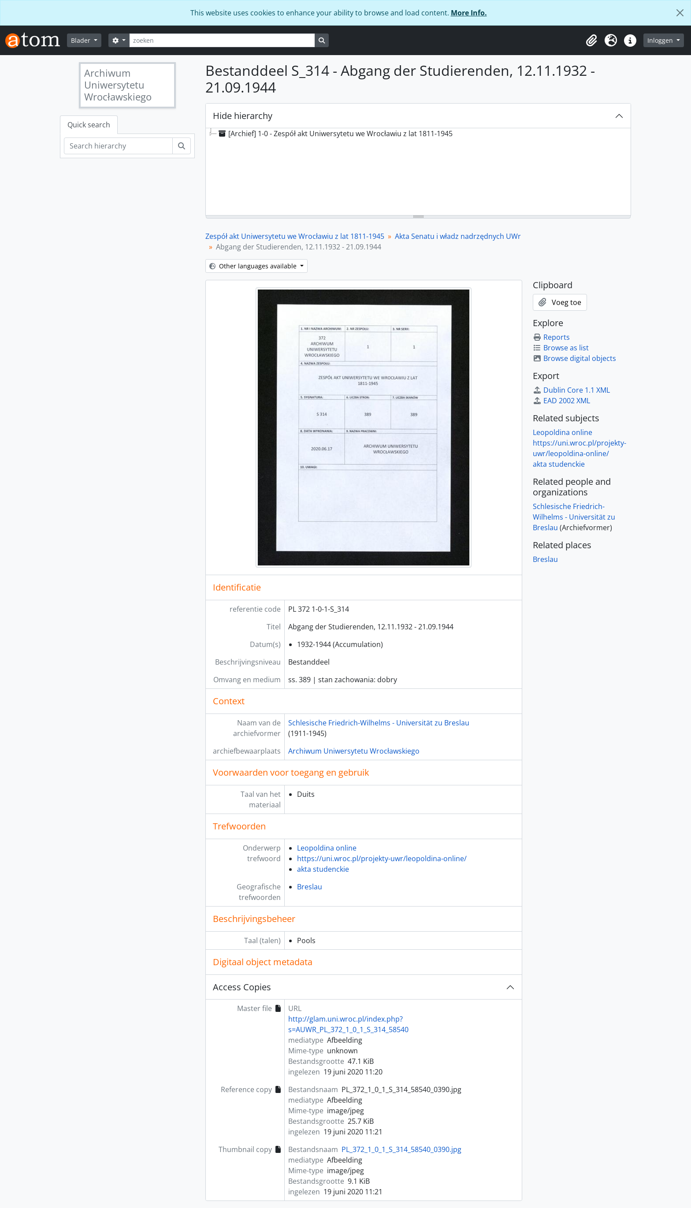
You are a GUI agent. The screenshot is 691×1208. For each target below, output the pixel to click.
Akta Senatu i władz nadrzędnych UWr (458, 236)
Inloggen (661, 40)
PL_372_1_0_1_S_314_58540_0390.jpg (401, 1149)
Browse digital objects (574, 358)
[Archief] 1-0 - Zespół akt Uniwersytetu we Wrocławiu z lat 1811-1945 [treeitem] (335, 133)
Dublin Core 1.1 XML (571, 390)
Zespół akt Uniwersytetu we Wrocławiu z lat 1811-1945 (294, 236)
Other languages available (253, 266)
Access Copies (242, 987)
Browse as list (561, 348)
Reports (551, 337)
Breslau (309, 887)
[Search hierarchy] (118, 146)
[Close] (680, 12)
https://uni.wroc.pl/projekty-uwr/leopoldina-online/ (382, 858)
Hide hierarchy (242, 116)
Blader (81, 40)
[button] (591, 40)
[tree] (418, 172)
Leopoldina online (327, 848)
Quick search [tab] (88, 125)
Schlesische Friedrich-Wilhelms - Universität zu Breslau (378, 723)
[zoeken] (222, 40)
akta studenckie (323, 869)
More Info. (469, 13)
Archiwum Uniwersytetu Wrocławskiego (354, 751)
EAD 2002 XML (561, 400)
